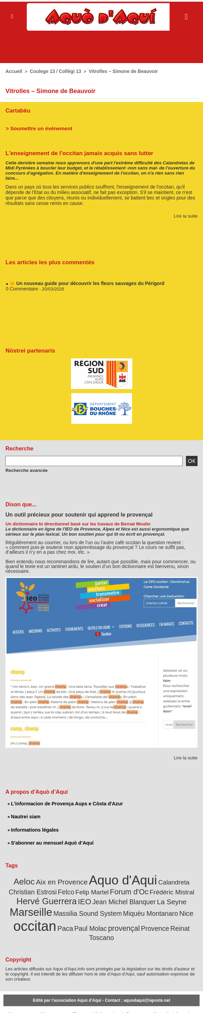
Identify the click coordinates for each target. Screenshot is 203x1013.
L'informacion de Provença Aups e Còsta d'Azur (64, 802)
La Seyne (133, 900)
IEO (54, 900)
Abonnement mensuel (52, 1001)
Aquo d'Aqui (109, 877)
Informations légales (32, 828)
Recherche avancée (24, 469)
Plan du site (77, 1001)
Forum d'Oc (103, 889)
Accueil (13, 71)
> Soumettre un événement (36, 127)
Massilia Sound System (41, 914)
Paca (185, 914)
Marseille (167, 899)
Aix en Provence (53, 879)
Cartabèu (17, 110)
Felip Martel (69, 890)
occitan (158, 912)
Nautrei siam (24, 815)
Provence (110, 923)
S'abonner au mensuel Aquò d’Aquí (49, 841)
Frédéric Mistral (141, 889)
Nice (131, 914)
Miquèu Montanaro (98, 914)
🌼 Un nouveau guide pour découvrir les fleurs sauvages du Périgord (82, 283)
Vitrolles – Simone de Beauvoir (117, 71)
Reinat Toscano (145, 923)
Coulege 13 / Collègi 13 (53, 71)
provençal (82, 923)
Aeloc (18, 879)
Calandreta (155, 880)
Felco (45, 889)
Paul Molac (52, 923)
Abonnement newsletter (20, 1001)
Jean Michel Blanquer (90, 900)
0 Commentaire (21, 288)
